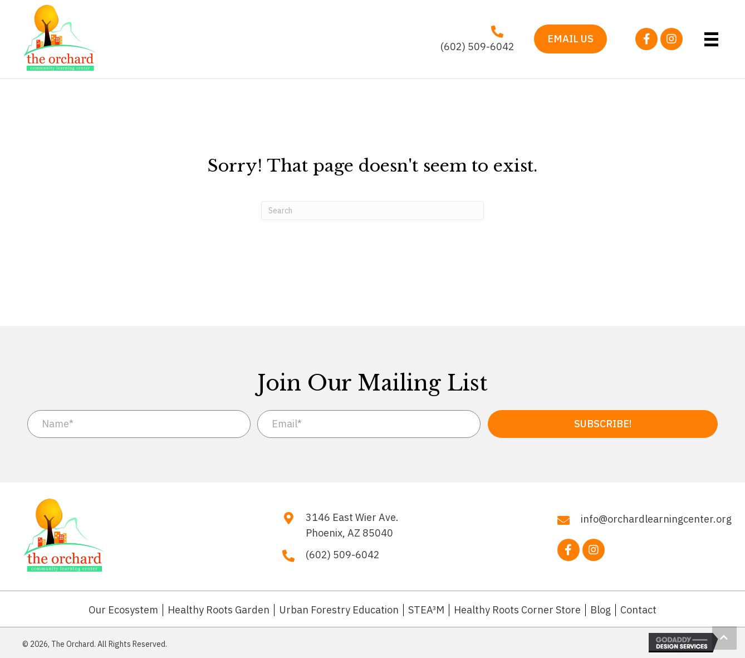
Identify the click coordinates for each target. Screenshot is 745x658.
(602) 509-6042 (477, 46)
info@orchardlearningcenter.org (656, 519)
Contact (638, 610)
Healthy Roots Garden (218, 610)
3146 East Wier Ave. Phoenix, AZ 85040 (352, 525)
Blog (600, 610)
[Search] (372, 210)
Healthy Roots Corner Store (517, 610)
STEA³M (426, 610)
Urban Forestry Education (339, 610)
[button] (646, 39)
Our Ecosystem (123, 610)
